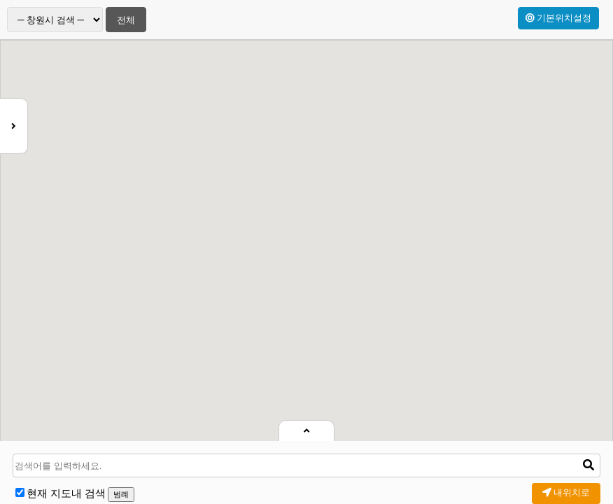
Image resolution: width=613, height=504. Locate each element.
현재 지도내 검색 (66, 493)
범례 (121, 494)
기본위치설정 (558, 18)
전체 (126, 20)
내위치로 (566, 492)
